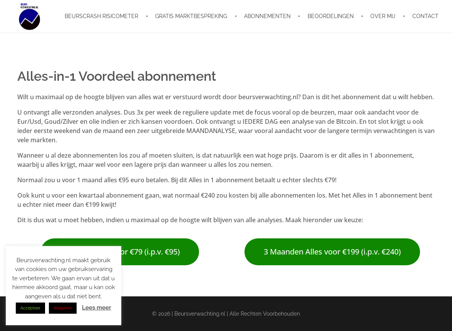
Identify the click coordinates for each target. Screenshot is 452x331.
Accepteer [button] (30, 308)
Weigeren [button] (63, 308)
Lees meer (96, 307)
